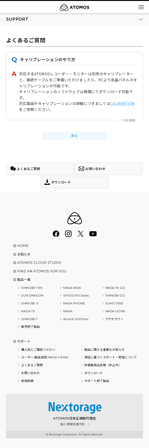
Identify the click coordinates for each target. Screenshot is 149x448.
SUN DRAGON (32, 295)
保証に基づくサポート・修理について (110, 357)
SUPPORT (17, 19)
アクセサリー (114, 319)
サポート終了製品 (96, 381)
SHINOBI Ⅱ (30, 303)
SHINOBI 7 (29, 319)
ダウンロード (93, 373)
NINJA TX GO (115, 288)
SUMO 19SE (114, 303)
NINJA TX (28, 311)
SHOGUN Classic (76, 295)
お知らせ (23, 254)
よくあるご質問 (32, 365)
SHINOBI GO (115, 295)
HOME (23, 246)
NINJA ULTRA (115, 311)
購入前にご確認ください (38, 349)
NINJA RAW (72, 288)
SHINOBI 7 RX (32, 288)
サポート (23, 341)
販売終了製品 (30, 326)
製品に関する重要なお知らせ (104, 349)
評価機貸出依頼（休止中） (103, 365)
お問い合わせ (30, 373)
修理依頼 (27, 381)
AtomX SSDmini (75, 319)
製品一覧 (23, 280)
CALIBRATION (122, 103)
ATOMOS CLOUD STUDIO (39, 263)
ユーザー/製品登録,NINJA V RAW (44, 357)
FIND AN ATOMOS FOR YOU (41, 271)
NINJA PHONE (74, 303)
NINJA (68, 311)
